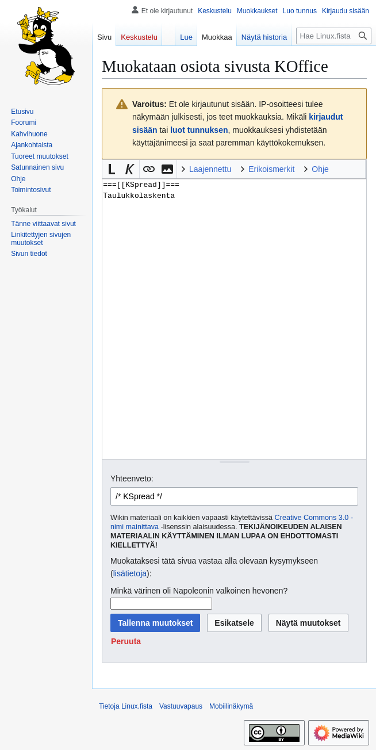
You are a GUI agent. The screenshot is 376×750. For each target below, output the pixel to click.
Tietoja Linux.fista (125, 706)
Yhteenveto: (132, 478)
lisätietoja (130, 573)
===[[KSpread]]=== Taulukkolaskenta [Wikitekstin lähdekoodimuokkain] (234, 319)
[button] (111, 169)
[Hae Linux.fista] (333, 36)
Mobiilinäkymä (231, 706)
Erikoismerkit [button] (271, 169)
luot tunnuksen (199, 130)
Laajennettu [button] (210, 169)
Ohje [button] (320, 169)
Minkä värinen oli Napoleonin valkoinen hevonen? (198, 590)
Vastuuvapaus (180, 706)
